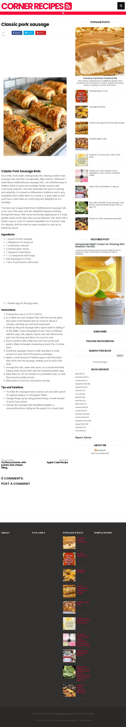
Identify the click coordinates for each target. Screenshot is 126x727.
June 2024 (79, 431)
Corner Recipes (36, 6)
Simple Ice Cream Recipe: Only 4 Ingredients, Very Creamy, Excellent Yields (104, 173)
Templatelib (89, 714)
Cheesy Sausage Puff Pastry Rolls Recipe (106, 123)
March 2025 (79, 404)
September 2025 (81, 384)
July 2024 (78, 427)
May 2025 (78, 397)
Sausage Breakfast (97, 107)
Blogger (104, 362)
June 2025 (79, 394)
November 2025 (81, 377)
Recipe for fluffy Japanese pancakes (105, 218)
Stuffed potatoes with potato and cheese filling (14, 464)
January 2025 (80, 411)
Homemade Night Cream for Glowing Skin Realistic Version (100, 245)
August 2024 (79, 424)
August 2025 (79, 387)
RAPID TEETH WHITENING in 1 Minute (104, 186)
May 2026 (78, 374)
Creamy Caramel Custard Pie (100, 78)
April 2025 (78, 400)
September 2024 (81, 421)
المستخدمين (101, 450)
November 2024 (81, 414)
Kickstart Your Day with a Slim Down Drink (104, 156)
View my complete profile (100, 453)
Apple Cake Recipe (54, 461)
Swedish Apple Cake (98, 139)
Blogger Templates (63, 714)
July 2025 (78, 390)
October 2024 (80, 417)
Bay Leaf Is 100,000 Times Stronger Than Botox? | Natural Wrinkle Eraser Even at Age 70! (106, 204)
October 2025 (80, 380)
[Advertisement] (37, 57)
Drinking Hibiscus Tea (98, 91)
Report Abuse (83, 437)
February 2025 (80, 407)
